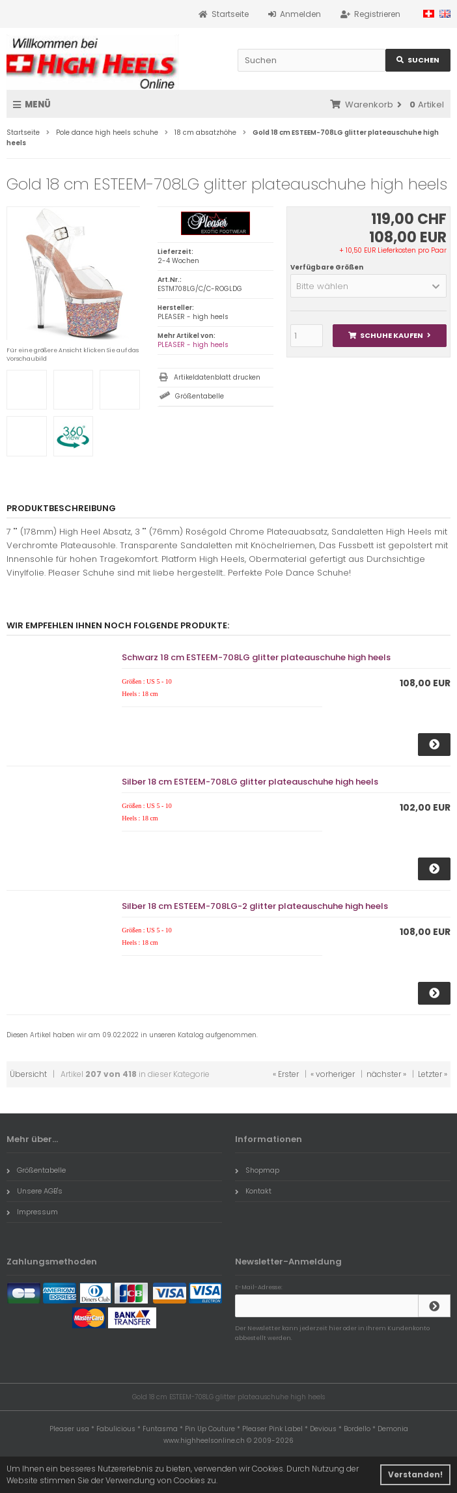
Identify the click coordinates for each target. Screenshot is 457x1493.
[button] (368, 286)
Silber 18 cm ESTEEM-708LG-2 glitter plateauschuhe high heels (255, 906)
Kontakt (253, 1191)
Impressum (32, 1212)
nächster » (386, 1074)
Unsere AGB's (34, 1191)
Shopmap (257, 1170)
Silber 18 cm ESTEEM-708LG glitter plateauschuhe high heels (250, 781)
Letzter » (432, 1074)
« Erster (286, 1074)
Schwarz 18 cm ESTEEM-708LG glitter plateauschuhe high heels (256, 657)
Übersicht (28, 1074)
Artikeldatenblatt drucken (217, 377)
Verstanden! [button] (415, 1474)
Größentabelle (199, 396)
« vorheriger (333, 1074)
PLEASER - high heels (193, 345)
